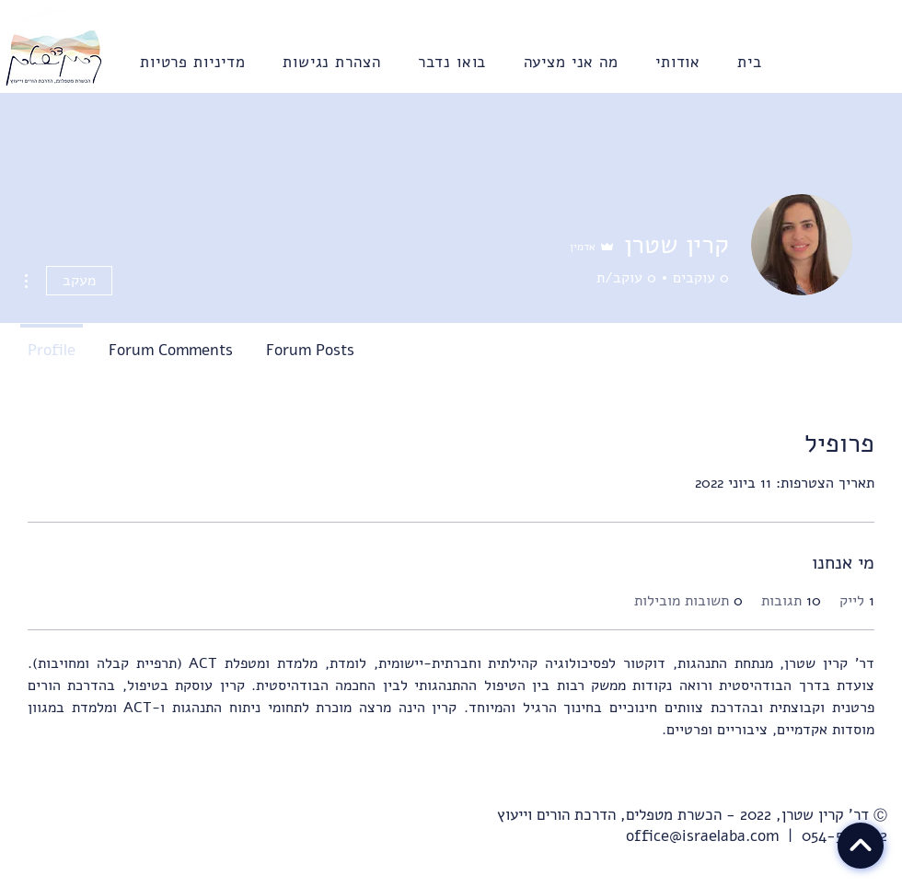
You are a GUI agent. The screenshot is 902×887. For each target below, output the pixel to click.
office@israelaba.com (702, 836)
